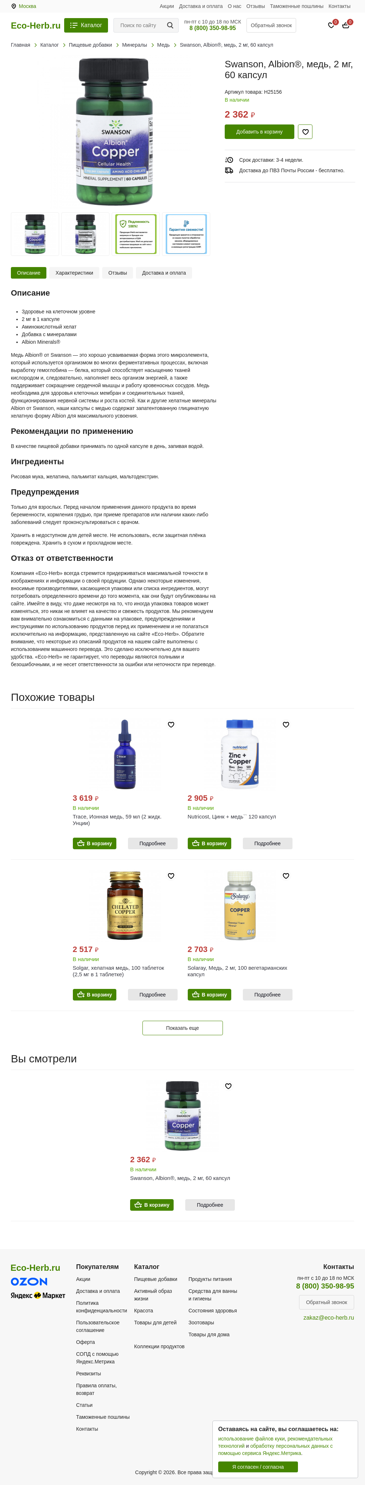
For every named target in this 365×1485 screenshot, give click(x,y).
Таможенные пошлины (297, 6)
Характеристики (74, 273)
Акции (167, 6)
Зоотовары (201, 1322)
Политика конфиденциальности (101, 1306)
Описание (28, 273)
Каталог (91, 25)
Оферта (85, 1342)
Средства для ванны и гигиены (212, 1295)
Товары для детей (155, 1322)
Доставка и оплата (201, 6)
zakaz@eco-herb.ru (328, 1318)
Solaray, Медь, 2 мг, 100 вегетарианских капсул (237, 971)
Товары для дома (208, 1334)
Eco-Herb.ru (36, 25)
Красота (143, 1310)
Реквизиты (88, 1373)
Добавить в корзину (259, 132)
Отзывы (255, 6)
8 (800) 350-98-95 (213, 28)
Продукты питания (210, 1279)
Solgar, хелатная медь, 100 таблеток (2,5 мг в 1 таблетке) (118, 971)
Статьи (84, 1405)
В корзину (99, 843)
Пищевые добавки (155, 1279)
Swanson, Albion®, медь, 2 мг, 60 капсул (180, 1178)
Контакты (340, 6)
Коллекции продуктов (159, 1346)
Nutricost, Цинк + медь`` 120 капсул (232, 816)
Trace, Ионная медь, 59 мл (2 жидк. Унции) (117, 819)
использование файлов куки (251, 1439)
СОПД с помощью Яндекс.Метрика (97, 1358)
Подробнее (153, 843)
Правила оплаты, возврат (96, 1389)
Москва (27, 6)
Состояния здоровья (212, 1310)
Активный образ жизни (153, 1295)
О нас (234, 6)
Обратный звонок (271, 25)
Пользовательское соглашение (98, 1326)
